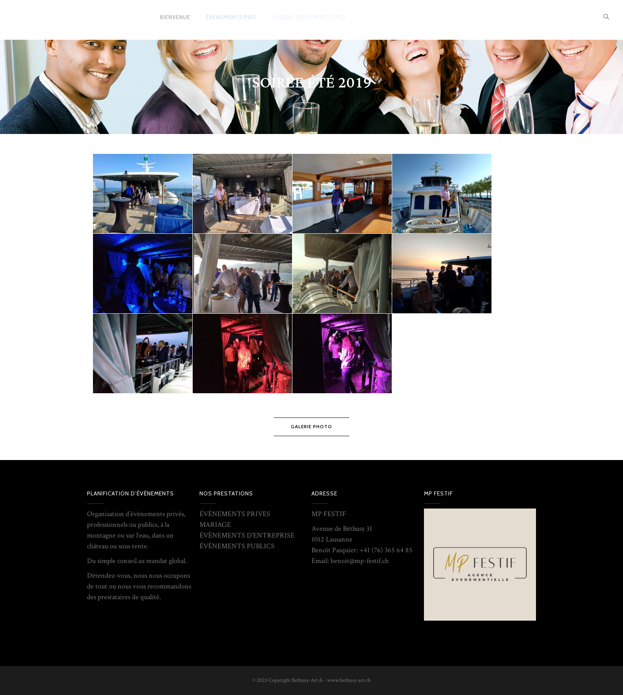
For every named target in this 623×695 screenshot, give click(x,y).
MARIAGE (215, 524)
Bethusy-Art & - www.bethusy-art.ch (331, 680)
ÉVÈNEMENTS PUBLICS (237, 546)
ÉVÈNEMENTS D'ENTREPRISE (246, 535)
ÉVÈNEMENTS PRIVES (234, 513)
